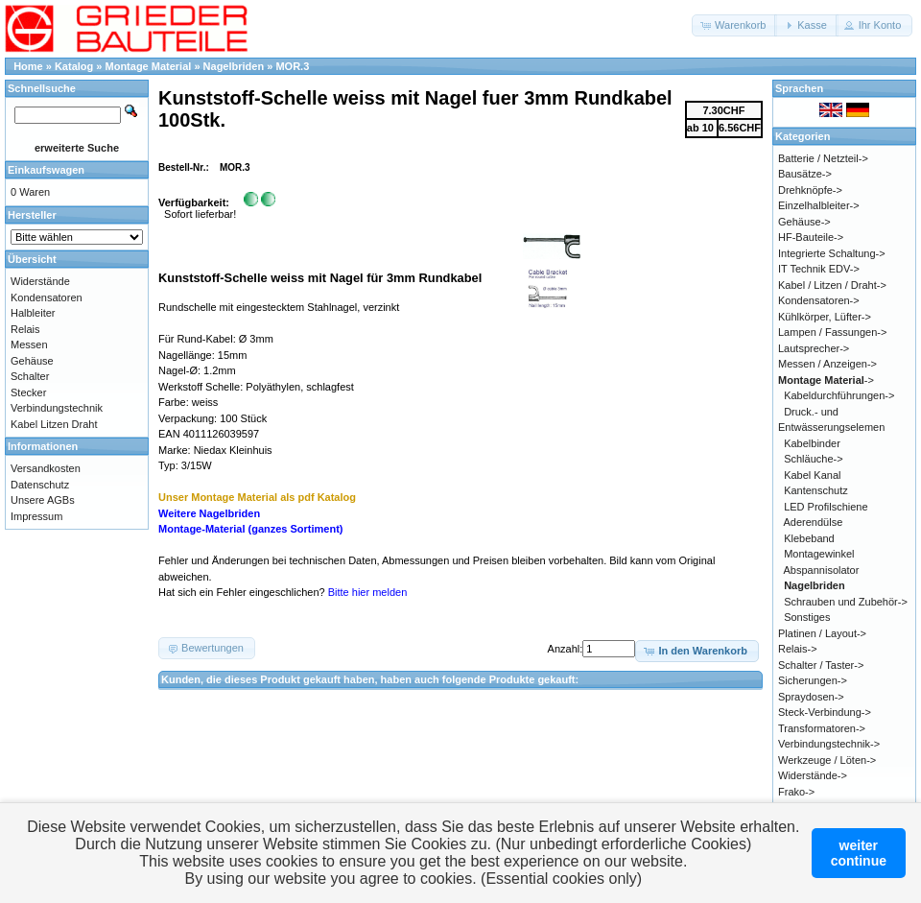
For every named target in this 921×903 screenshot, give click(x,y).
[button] (734, 25)
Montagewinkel (819, 553)
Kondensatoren (47, 297)
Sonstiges (807, 617)
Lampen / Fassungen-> (832, 332)
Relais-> (797, 648)
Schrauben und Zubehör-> (846, 601)
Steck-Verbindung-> (824, 712)
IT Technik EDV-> (819, 268)
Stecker (28, 392)
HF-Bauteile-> (810, 237)
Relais (25, 329)
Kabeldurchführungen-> (839, 395)
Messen (29, 344)
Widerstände (40, 281)
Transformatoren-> (821, 728)
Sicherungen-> (812, 680)
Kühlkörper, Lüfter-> (824, 316)
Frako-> (796, 791)
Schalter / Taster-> (820, 665)
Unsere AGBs (43, 500)
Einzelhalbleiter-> (819, 205)
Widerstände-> (812, 775)
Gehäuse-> (804, 221)
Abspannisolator (822, 570)
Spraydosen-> (811, 696)
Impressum (36, 516)
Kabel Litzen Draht (54, 424)
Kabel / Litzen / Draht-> (832, 285)
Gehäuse (32, 361)
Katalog (74, 66)
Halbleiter (33, 313)
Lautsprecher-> (813, 348)
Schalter (30, 376)
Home (28, 66)
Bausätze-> (805, 173)
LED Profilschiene (825, 506)
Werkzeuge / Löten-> (827, 760)
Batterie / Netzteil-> (823, 158)
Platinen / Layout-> (822, 633)
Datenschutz (40, 484)
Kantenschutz (816, 490)
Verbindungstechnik (57, 408)
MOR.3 (292, 66)
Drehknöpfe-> (810, 190)
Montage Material (149, 66)
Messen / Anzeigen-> (827, 363)
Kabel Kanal (812, 475)
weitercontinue (858, 853)
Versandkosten (46, 468)
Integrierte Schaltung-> (832, 253)
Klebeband (809, 538)
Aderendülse (813, 522)
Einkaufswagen (46, 170)
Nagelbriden (234, 66)
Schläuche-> (813, 458)
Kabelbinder (812, 443)
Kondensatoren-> (819, 300)
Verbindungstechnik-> (829, 743)
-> (826, 380)
